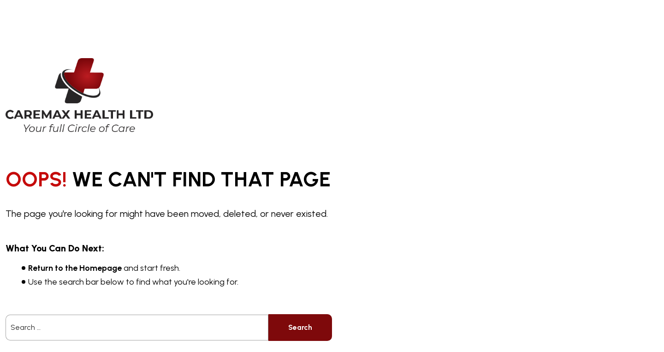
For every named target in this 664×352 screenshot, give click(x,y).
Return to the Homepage (75, 268)
